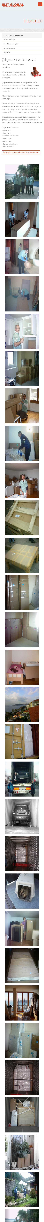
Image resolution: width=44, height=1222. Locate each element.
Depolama (7, 52)
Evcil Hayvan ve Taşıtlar (11, 44)
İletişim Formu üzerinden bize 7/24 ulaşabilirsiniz (20, 152)
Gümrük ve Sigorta (9, 48)
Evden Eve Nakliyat (9, 39)
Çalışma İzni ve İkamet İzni (13, 35)
